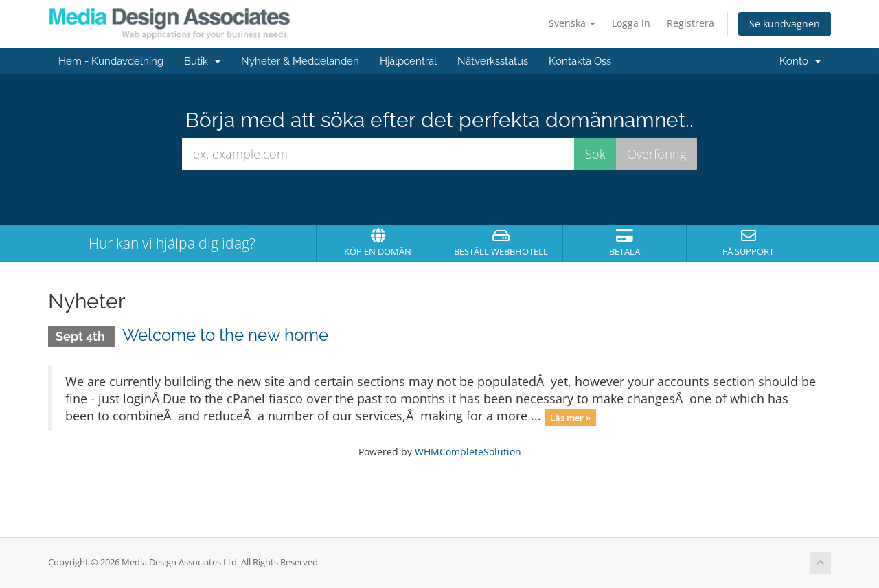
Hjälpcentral (408, 61)
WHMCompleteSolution (468, 451)
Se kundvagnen (784, 23)
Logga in (631, 23)
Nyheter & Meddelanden (300, 61)
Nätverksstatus (492, 61)
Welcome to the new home (225, 335)
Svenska (572, 23)
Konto (800, 61)
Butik (202, 61)
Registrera (690, 23)
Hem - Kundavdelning (110, 61)
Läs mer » (570, 417)
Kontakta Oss (580, 61)
